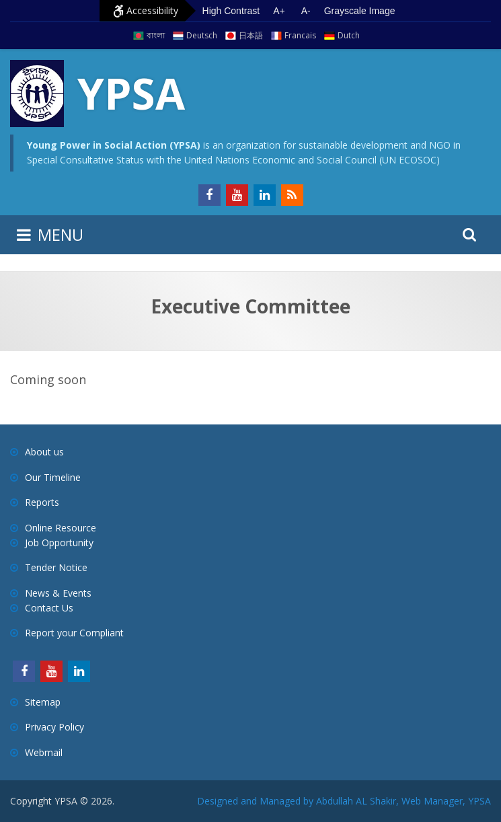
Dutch (349, 35)
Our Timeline (53, 477)
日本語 (251, 35)
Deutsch (201, 35)
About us (44, 451)
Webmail (44, 752)
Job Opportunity (59, 542)
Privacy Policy (54, 726)
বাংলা (156, 35)
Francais (300, 35)
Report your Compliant (74, 632)
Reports (42, 502)
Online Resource (60, 527)
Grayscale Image (359, 10)
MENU (60, 234)
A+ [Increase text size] (279, 10)
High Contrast (231, 10)
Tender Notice (56, 567)
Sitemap (43, 702)
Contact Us (49, 607)
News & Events (58, 593)
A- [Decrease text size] (306, 10)
